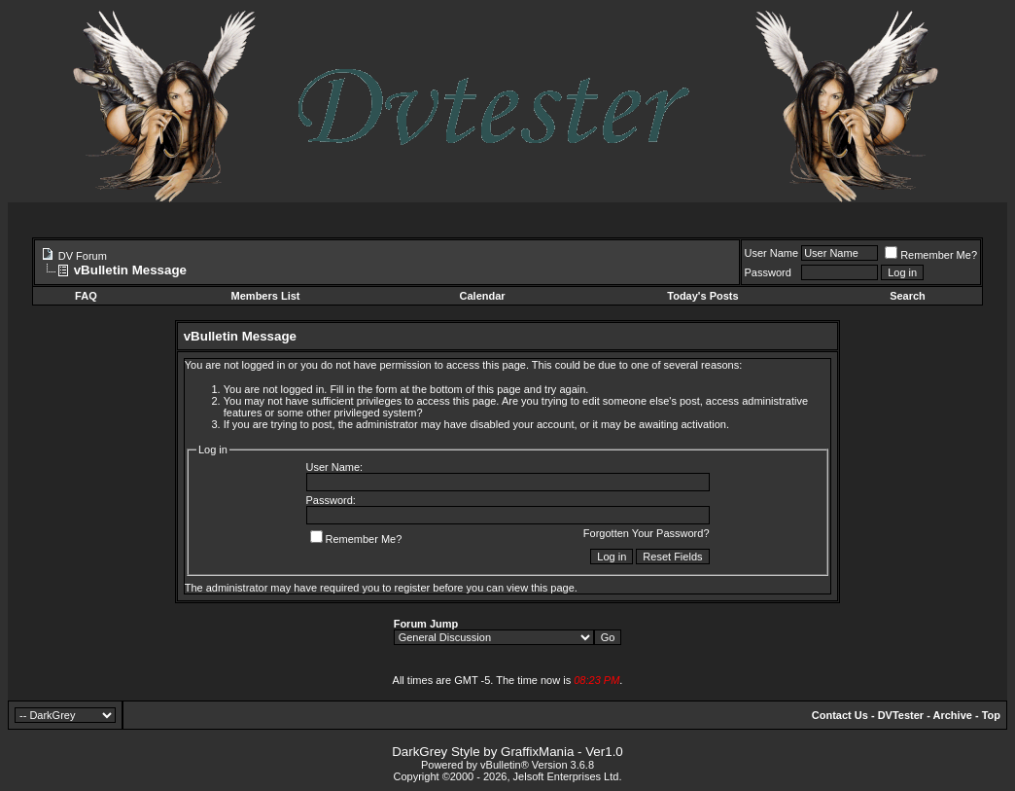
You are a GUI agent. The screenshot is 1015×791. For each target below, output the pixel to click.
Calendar (483, 296)
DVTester (901, 715)
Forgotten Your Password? (646, 533)
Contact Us (840, 715)
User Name (772, 253)
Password (768, 272)
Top (991, 715)
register (413, 587)
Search (908, 296)
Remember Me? (931, 255)
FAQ (86, 296)
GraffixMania (537, 751)
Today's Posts (702, 296)
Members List (265, 296)
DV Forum (82, 256)
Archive (952, 715)
